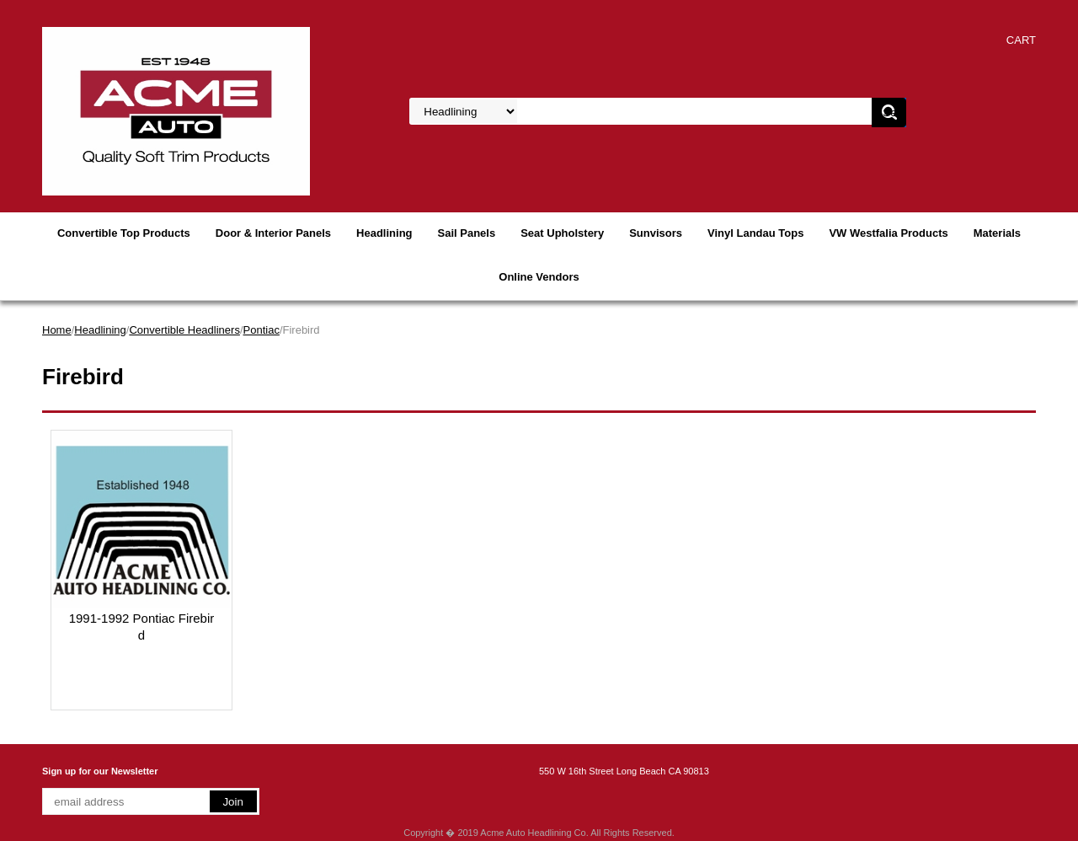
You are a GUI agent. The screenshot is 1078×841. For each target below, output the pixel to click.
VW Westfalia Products (888, 233)
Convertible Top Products (123, 233)
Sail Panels (467, 233)
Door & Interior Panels (273, 233)
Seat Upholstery (562, 233)
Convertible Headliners (184, 330)
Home (57, 330)
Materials (997, 233)
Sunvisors (655, 233)
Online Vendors (539, 277)
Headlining (384, 233)
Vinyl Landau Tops (755, 233)
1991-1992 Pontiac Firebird (142, 626)
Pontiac (261, 330)
